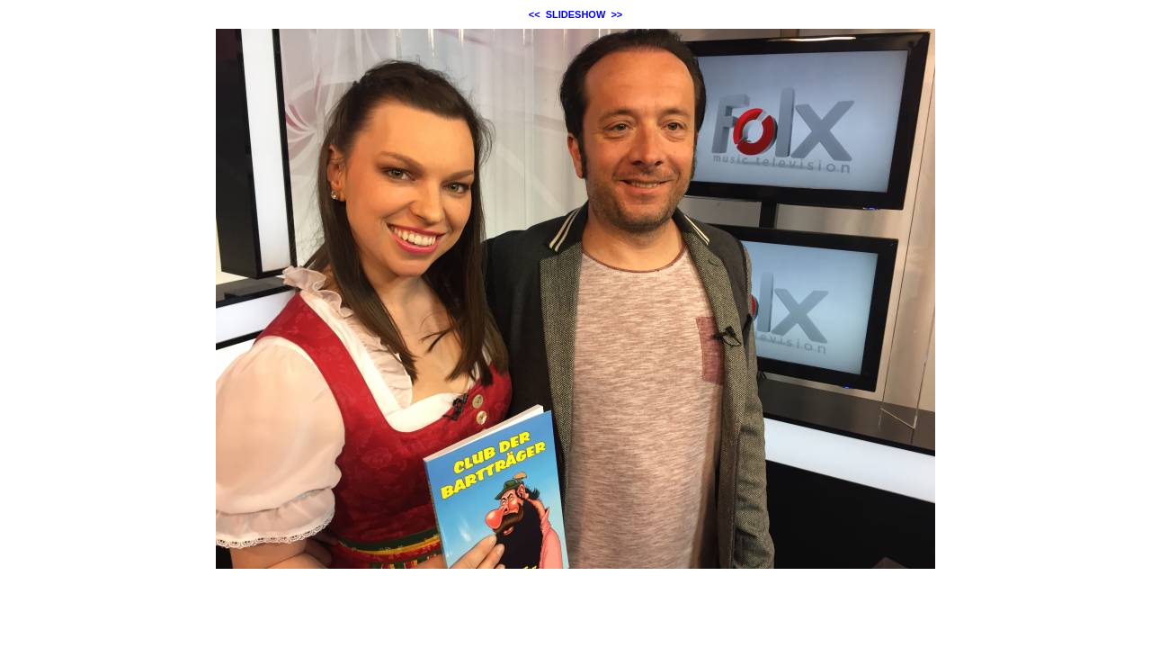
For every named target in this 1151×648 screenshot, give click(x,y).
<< (534, 14)
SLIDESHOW (576, 14)
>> (616, 14)
